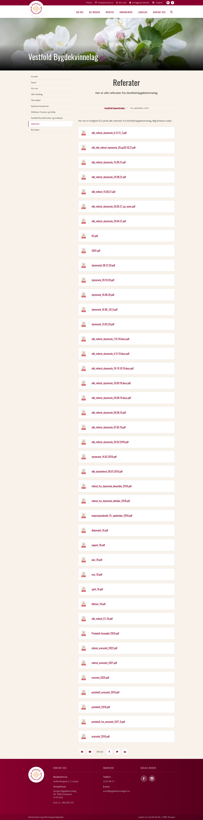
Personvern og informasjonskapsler (46, 817)
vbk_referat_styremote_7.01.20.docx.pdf (110, 339)
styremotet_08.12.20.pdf (103, 265)
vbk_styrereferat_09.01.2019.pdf (107, 471)
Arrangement (126, 12)
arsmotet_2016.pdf (101, 736)
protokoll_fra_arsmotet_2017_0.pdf (108, 722)
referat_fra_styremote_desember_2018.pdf (112, 486)
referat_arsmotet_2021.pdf (104, 663)
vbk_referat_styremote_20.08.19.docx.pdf (111, 398)
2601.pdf (96, 251)
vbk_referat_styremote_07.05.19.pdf (109, 427)
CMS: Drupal (169, 817)
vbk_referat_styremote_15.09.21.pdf (109, 162)
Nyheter (110, 12)
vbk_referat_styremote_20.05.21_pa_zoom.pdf (113, 206)
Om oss (79, 12)
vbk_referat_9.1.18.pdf (102, 619)
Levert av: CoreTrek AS (149, 817)
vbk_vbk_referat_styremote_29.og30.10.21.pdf (114, 147)
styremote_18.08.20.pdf (103, 295)
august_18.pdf (98, 545)
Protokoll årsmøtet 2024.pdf (105, 633)
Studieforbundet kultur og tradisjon (47, 118)
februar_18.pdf (99, 604)
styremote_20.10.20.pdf (103, 280)
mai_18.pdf (97, 574)
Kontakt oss (159, 12)
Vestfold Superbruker (114, 108)
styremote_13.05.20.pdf (103, 324)
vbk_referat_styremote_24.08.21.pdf (109, 177)
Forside (34, 76)
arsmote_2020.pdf (100, 677)
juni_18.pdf (97, 560)
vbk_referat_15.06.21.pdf (103, 192)
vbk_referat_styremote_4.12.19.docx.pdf (110, 354)
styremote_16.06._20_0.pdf (104, 309)
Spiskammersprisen (40, 106)
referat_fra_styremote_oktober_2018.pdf (111, 501)
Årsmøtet (35, 129)
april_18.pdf (97, 589)
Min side (122, 2)
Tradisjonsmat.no (105, 2)
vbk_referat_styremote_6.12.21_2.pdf (109, 133)
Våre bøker (36, 100)
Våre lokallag (37, 94)
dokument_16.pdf (100, 530)
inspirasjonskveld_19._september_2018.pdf (112, 516)
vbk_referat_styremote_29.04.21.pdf (109, 221)
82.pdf (95, 236)
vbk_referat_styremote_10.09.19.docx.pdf (111, 383)
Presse (89, 2)
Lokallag (142, 12)
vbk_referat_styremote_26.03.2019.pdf (110, 442)
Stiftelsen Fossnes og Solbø (43, 112)
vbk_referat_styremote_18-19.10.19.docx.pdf (113, 368)
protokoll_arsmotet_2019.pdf (105, 692)
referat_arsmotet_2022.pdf (104, 648)
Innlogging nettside (140, 2)
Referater (35, 124)
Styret (33, 82)
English (159, 2)
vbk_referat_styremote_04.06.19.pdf (109, 412)
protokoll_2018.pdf (101, 707)
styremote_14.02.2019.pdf (104, 457)
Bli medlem (94, 12)
